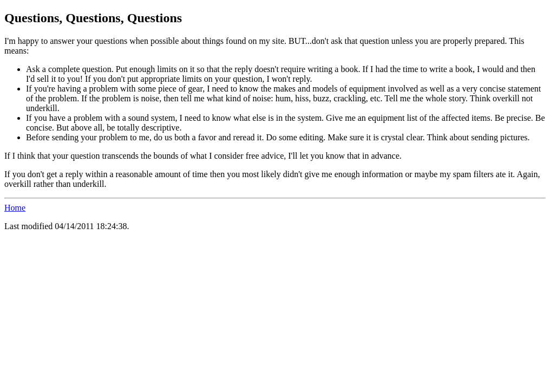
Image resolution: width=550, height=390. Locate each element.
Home (14, 207)
